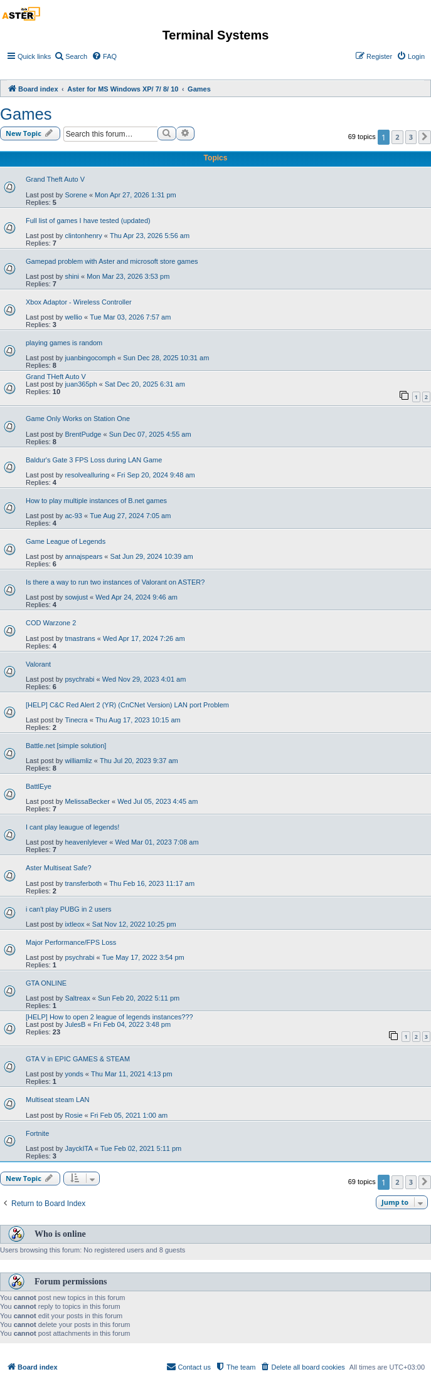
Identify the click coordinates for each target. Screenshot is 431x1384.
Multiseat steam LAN (57, 1099)
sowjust (76, 597)
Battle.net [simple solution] (66, 745)
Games (26, 114)
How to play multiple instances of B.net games (96, 500)
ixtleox (74, 924)
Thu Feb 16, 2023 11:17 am (151, 883)
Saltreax (77, 998)
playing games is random (64, 342)
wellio (73, 317)
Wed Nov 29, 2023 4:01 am (144, 679)
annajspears (83, 556)
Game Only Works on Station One (78, 418)
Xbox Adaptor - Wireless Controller (79, 302)
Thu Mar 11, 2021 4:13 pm (132, 1074)
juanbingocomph (90, 358)
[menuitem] (70, 56)
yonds (74, 1074)
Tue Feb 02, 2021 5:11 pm (140, 1148)
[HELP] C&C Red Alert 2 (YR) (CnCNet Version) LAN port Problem (127, 705)
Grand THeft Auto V (56, 376)
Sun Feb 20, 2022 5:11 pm (138, 998)
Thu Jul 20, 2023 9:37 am (139, 760)
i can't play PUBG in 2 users (69, 909)
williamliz (78, 760)
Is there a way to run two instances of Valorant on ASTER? (115, 582)
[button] (424, 137)
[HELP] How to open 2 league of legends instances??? (109, 1017)
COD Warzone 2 (51, 623)
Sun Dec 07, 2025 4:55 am (150, 434)
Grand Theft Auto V (55, 179)
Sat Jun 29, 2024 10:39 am (151, 556)
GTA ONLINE (46, 983)
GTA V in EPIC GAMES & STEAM (78, 1059)
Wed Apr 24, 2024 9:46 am (136, 597)
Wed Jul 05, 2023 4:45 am (157, 801)
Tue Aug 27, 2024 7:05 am (130, 515)
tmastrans (80, 638)
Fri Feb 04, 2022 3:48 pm (132, 1024)
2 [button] (397, 137)
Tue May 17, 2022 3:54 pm (143, 957)
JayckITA (78, 1148)
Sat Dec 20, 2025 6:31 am (145, 384)
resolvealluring (87, 475)
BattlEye (38, 786)
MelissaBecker (87, 801)
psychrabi (79, 679)
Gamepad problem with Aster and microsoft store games (112, 261)
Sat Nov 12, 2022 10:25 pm (134, 924)
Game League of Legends (65, 541)
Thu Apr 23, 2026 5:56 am (149, 235)
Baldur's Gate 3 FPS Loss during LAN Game (94, 460)
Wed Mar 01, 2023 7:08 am (156, 842)
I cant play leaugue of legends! (72, 827)
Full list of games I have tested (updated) (88, 220)
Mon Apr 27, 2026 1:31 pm (135, 195)
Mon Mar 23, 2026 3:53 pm (128, 276)
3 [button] (411, 137)
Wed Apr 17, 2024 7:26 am (144, 638)
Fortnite (37, 1133)
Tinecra (76, 720)
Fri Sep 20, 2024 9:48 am (156, 475)
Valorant (38, 664)
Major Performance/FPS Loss (71, 942)
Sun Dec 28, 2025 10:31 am (166, 358)
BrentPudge (83, 434)
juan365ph (81, 384)
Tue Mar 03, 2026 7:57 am (130, 317)
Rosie (73, 1115)
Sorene (76, 195)
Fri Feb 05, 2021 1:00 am (129, 1115)
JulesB (75, 1024)
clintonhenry (83, 235)
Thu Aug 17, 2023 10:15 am (138, 720)
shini (72, 276)
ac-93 (73, 515)
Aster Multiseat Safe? (59, 868)
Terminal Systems (215, 35)
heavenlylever (86, 842)
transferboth (83, 883)
